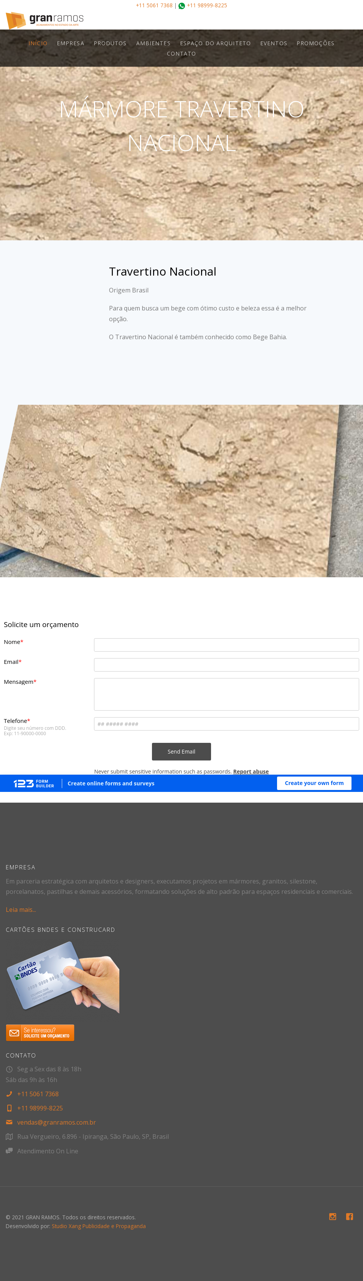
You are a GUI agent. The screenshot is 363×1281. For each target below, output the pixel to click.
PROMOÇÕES (316, 43)
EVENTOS (273, 43)
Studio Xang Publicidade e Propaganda (99, 1226)
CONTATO (181, 53)
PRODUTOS (110, 43)
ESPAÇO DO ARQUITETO (215, 43)
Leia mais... (21, 909)
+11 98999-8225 (207, 5)
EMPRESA (70, 43)
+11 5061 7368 (154, 5)
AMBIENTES (153, 43)
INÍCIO (38, 43)
